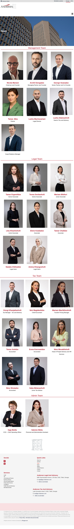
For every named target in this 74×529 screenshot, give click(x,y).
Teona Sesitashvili (37, 194)
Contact (38, 471)
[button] (37, 14)
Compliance (6, 484)
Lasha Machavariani (37, 119)
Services (39, 461)
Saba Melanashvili (37, 388)
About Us (39, 460)
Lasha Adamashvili (61, 118)
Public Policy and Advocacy (9, 486)
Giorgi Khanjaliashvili (12, 310)
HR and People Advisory (9, 481)
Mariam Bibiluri (60, 194)
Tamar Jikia (13, 119)
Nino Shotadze (12, 388)
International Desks (7, 487)
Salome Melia (37, 430)
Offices (38, 466)
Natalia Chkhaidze (13, 267)
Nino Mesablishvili (61, 349)
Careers (38, 469)
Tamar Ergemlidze (13, 194)
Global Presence (40, 467)
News (38, 464)
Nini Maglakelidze (37, 310)
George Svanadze (61, 83)
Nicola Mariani (13, 83)
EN (71, 1)
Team (38, 463)
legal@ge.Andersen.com (44, 479)
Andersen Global (5, 1)
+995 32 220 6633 (39, 495)
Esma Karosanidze (37, 349)
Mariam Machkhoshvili (61, 310)
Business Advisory (7, 479)
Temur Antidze (12, 349)
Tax (4, 476)
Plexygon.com (25, 520)
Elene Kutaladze (37, 231)
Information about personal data (32, 517)
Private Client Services (8, 482)
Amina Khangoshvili (37, 267)
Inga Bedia (12, 430)
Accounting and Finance (9, 478)
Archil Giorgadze (37, 83)
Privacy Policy (22, 517)
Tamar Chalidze (60, 231)
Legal (5, 475)
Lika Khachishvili (13, 231)
